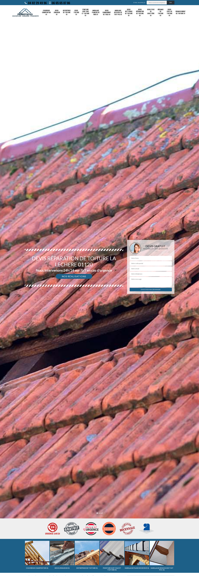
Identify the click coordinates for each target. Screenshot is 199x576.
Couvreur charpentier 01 (46, 12)
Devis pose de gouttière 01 (150, 12)
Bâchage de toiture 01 (160, 12)
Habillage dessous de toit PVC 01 (118, 12)
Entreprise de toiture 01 (67, 12)
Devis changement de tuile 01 (107, 12)
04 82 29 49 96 (36, 3)
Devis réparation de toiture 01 (140, 12)
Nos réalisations (74, 276)
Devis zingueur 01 (57, 12)
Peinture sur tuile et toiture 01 (85, 12)
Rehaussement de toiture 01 (181, 12)
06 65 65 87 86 (59, 3)
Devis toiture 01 (76, 12)
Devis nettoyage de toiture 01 (128, 12)
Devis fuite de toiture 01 (169, 12)
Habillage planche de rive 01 (95, 12)
